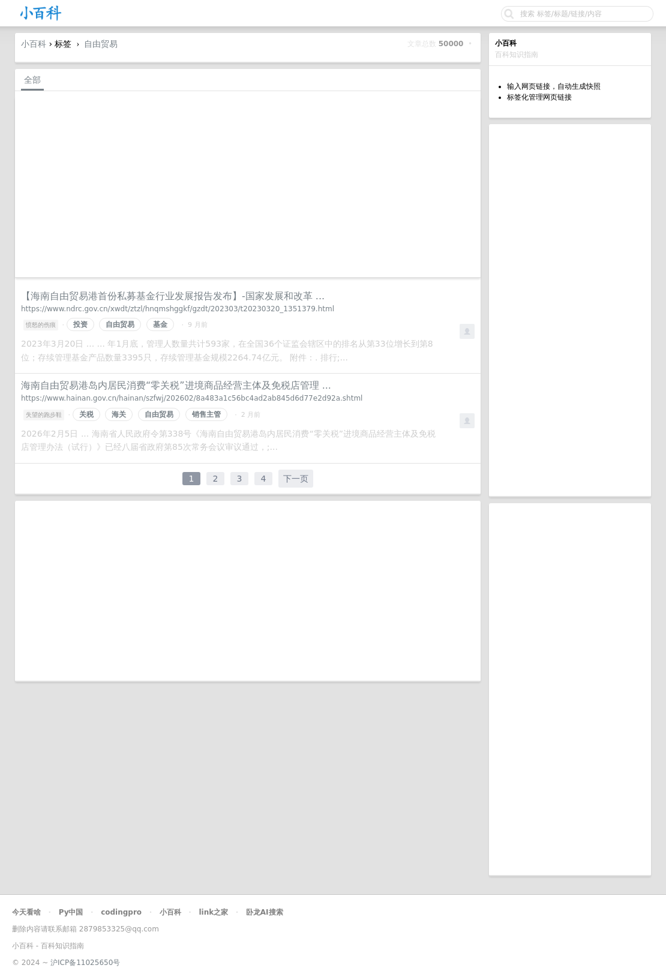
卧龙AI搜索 (264, 912)
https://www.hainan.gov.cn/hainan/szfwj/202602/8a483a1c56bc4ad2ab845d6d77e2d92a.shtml (191, 398)
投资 (80, 324)
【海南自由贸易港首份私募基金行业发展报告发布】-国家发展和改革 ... (173, 296)
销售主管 (206, 414)
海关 (119, 414)
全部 (32, 80)
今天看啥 (26, 912)
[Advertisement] (570, 310)
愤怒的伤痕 (41, 324)
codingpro (121, 912)
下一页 (295, 478)
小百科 (33, 44)
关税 (86, 414)
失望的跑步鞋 (44, 414)
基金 (160, 324)
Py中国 (71, 912)
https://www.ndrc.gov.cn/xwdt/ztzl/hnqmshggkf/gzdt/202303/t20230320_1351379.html (177, 309)
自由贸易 (101, 44)
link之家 (213, 912)
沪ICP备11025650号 (85, 962)
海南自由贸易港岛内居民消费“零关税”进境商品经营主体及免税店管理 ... (176, 385)
